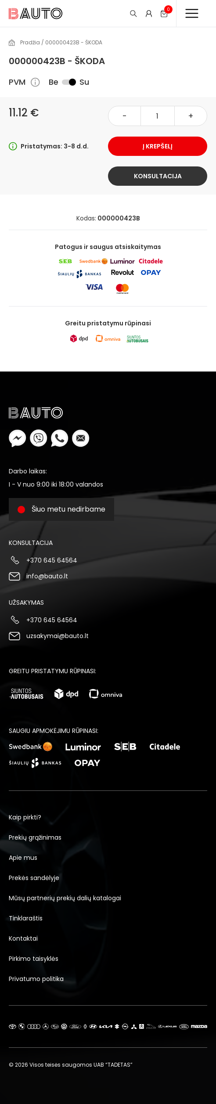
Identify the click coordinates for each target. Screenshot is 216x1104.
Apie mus (23, 857)
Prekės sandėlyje (34, 877)
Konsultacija (158, 176)
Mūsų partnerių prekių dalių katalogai (65, 898)
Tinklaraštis (26, 918)
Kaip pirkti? (25, 817)
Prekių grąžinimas (35, 837)
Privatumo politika (36, 978)
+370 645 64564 (51, 560)
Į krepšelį (158, 146)
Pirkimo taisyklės (33, 958)
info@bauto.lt (47, 576)
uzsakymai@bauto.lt (57, 635)
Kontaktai (23, 938)
